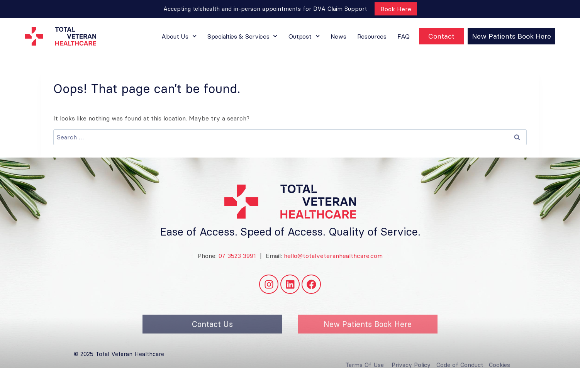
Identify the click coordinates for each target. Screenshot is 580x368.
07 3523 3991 (236, 255)
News (338, 36)
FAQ (403, 36)
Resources (372, 36)
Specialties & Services (242, 36)
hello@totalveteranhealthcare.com (333, 255)
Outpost (304, 36)
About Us (179, 36)
